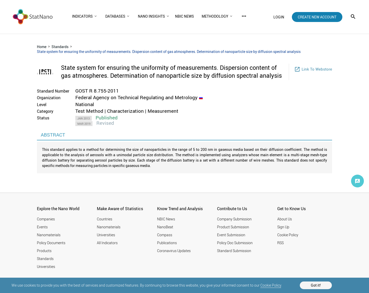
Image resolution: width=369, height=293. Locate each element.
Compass (164, 234)
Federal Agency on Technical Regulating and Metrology (136, 97)
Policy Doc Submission (235, 242)
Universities (46, 266)
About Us (284, 219)
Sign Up (283, 226)
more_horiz (244, 16)
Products (44, 250)
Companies (46, 219)
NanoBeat (165, 226)
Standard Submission (234, 250)
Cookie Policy (270, 285)
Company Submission (234, 219)
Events (42, 226)
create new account (317, 17)
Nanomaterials (48, 234)
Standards (60, 46)
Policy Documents (51, 242)
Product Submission (233, 226)
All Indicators (107, 242)
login (278, 17)
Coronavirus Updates (174, 250)
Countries (104, 219)
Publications (167, 242)
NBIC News (166, 219)
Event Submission (231, 234)
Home (41, 46)
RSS (280, 242)
